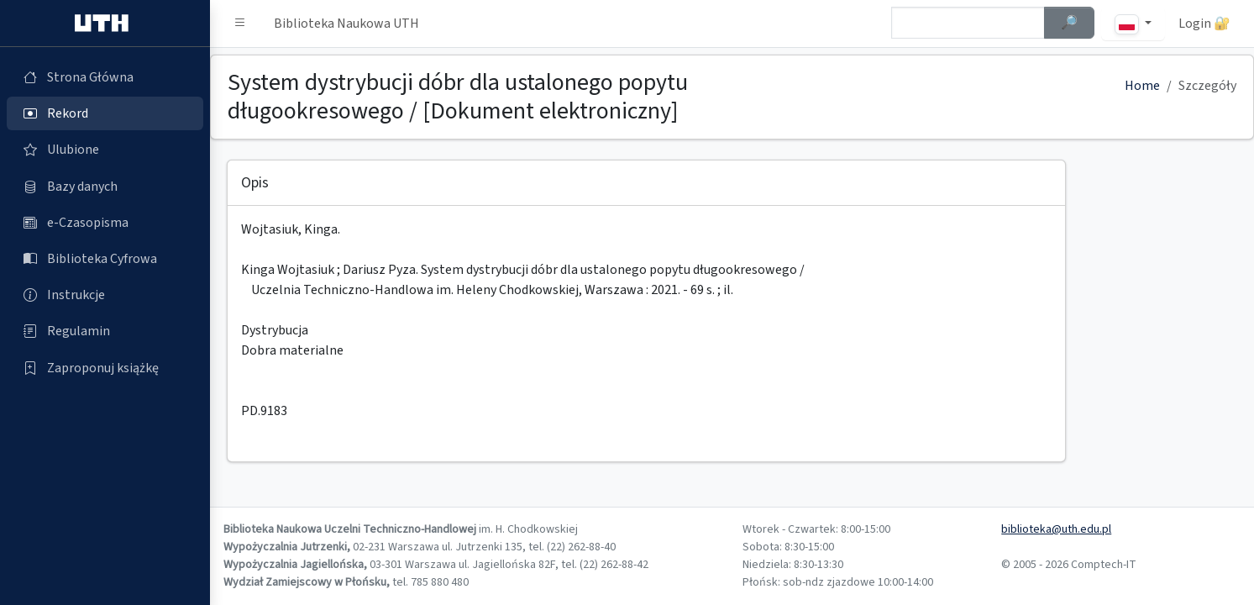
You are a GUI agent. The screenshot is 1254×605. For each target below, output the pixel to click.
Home (1142, 85)
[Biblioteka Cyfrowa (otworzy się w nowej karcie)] (105, 259)
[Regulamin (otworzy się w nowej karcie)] (105, 331)
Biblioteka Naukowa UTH (346, 23)
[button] (240, 23)
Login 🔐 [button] (1204, 23)
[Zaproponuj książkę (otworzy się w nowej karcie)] (105, 368)
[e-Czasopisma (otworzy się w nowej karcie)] (105, 222)
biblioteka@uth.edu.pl (1056, 529)
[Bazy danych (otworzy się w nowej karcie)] (105, 186)
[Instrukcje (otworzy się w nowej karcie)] (105, 295)
